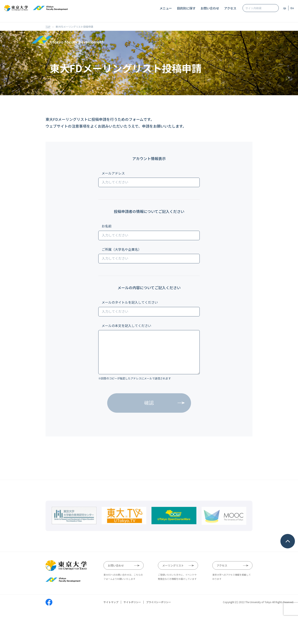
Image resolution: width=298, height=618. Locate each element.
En (292, 8)
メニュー (166, 8)
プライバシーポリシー (158, 610)
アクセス (230, 8)
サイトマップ (110, 610)
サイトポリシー (132, 610)
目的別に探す (186, 8)
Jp (284, 8)
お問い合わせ (210, 8)
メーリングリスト (173, 574)
